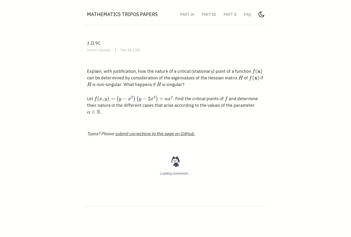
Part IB (209, 14)
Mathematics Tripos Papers (122, 14)
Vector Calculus (98, 50)
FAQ (247, 14)
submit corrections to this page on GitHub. (155, 133)
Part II (230, 14)
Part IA (187, 14)
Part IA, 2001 (130, 50)
